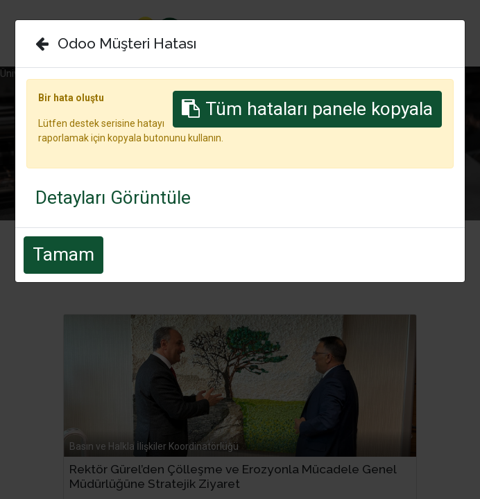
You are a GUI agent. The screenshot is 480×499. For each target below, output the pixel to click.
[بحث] (443, 261)
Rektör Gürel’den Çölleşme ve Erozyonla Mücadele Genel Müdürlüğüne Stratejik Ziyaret (232, 476)
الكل (121, 244)
